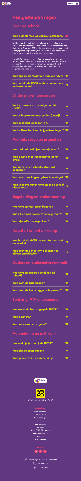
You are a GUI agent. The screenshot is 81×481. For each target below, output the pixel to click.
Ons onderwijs (40, 415)
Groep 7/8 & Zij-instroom (40, 430)
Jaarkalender (40, 424)
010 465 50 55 (43, 463)
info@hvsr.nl (43, 467)
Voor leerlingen (40, 418)
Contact (40, 436)
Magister (40, 421)
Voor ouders (40, 427)
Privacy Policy (40, 439)
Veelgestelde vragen (40, 433)
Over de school (40, 411)
